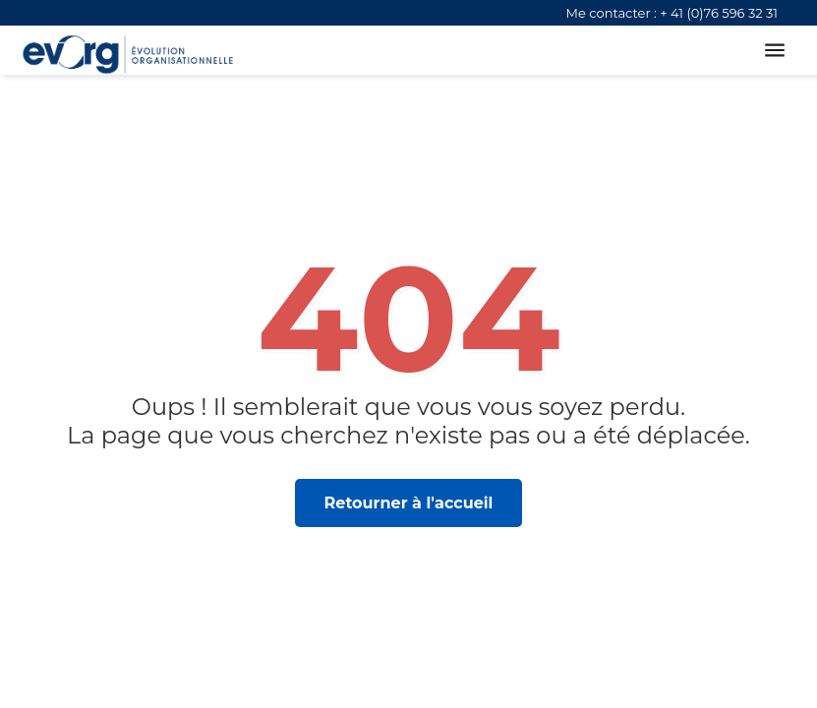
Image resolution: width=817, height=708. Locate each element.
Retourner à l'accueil (409, 503)
